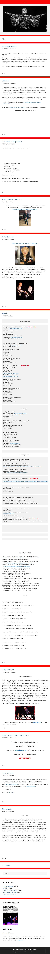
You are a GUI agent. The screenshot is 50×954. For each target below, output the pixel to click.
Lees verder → (21, 940)
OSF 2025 (5, 81)
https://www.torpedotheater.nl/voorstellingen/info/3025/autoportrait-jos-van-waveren (22, 466)
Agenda (4, 313)
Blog (4, 73)
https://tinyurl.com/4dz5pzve (17, 107)
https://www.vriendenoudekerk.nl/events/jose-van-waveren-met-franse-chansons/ (20, 558)
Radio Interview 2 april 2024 (12, 199)
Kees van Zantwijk (31, 786)
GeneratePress (34, 952)
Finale (13, 783)
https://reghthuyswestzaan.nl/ (16, 328)
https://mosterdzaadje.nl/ (17, 345)
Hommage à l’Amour (9, 46)
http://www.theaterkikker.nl (17, 337)
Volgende (8, 865)
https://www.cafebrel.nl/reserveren (11, 373)
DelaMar (11, 793)
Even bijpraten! (7, 809)
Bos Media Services (32, 949)
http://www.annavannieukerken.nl (10, 376)
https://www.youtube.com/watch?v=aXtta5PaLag (25, 209)
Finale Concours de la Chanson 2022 (15, 735)
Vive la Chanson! (8, 670)
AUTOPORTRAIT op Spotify (12, 141)
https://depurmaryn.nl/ (19, 414)
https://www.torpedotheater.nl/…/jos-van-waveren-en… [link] (20, 563)
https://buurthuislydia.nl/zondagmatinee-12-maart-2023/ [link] (17, 566)
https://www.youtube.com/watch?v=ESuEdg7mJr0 (25, 243)
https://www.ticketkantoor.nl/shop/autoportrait (17, 472)
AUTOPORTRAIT (8, 237)
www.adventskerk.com (15, 443)
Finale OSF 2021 (8, 773)
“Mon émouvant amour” (12, 784)
